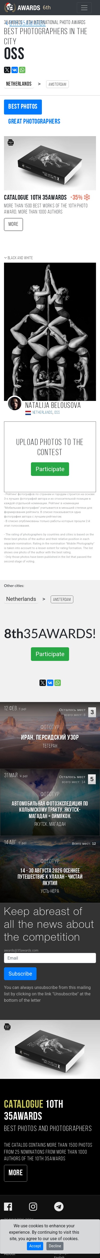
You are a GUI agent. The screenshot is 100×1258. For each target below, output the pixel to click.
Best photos (23, 107)
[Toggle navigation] (84, 7)
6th (27, 7)
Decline (55, 1246)
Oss (57, 413)
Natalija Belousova (53, 406)
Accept (35, 1246)
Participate (49, 469)
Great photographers (34, 121)
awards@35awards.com (21, 950)
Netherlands (19, 84)
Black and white (20, 258)
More (13, 224)
